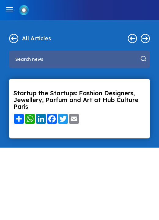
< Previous (132, 38)
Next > (145, 38)
